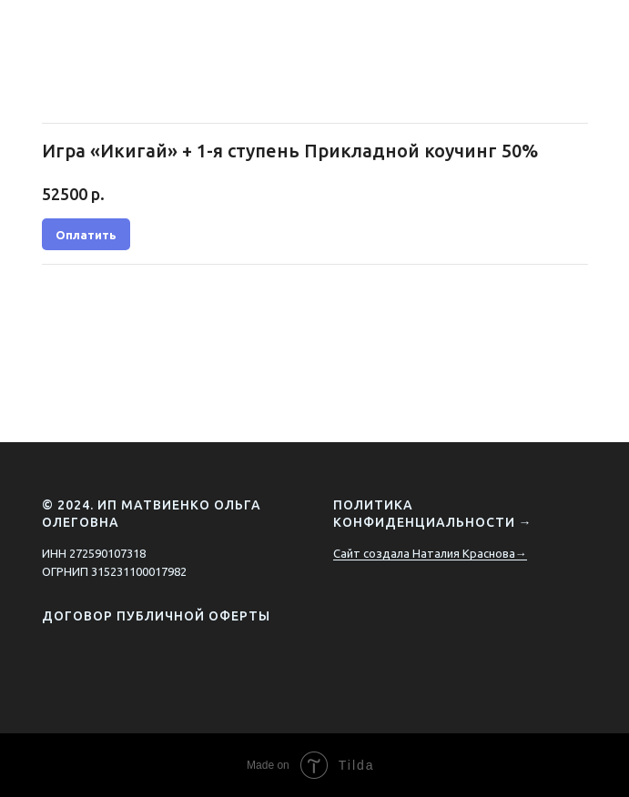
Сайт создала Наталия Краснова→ (430, 553)
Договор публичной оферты (156, 616)
